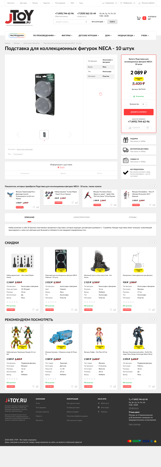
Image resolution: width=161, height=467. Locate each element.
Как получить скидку (74, 432)
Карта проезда (134, 436)
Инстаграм (103, 419)
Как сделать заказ (73, 415)
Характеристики (82, 219)
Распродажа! (18, 154)
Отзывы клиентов (42, 424)
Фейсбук (102, 424)
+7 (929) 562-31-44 (86, 14)
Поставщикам (60, 3)
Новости (39, 428)
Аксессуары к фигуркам (25, 149)
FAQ (72, 3)
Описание (29, 219)
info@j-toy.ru (81, 16)
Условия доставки (73, 419)
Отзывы (133, 219)
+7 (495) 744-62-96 (64, 14)
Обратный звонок (61, 16)
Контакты (11, 3)
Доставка (23, 3)
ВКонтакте (103, 415)
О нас (38, 415)
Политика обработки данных (77, 428)
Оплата (35, 3)
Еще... (81, 3)
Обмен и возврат (73, 424)
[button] (154, 186)
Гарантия (46, 3)
